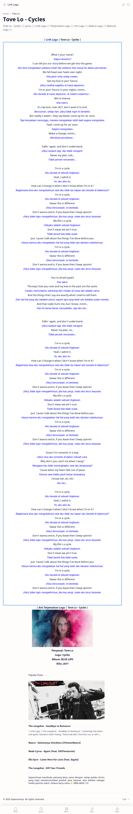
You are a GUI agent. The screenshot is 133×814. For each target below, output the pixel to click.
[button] (123, 4)
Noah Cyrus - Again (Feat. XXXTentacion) (51, 751)
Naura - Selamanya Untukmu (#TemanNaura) (54, 742)
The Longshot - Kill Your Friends (46, 768)
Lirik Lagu (13, 4)
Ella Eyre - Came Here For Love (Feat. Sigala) (53, 759)
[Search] (128, 4)
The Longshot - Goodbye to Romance (49, 725)
